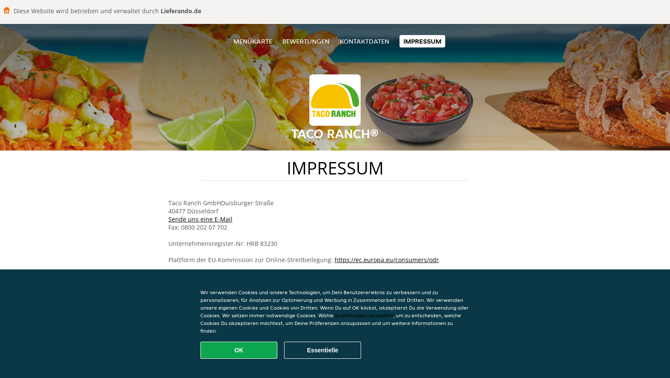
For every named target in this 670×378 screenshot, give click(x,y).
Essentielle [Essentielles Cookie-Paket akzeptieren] (322, 350)
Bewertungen (305, 41)
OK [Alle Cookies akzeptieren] (239, 350)
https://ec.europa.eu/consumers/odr (387, 260)
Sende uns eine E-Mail (200, 219)
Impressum (422, 41)
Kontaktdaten (364, 41)
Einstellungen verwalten (364, 315)
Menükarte (252, 41)
